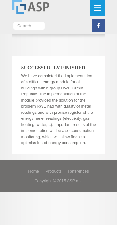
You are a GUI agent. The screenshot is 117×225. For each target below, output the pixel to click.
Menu (97, 8)
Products (53, 171)
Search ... (13, 20)
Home (33, 171)
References (78, 171)
